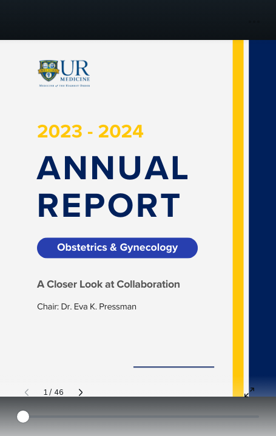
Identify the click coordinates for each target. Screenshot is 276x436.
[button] (254, 22)
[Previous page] (26, 392)
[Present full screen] (249, 392)
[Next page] (80, 392)
